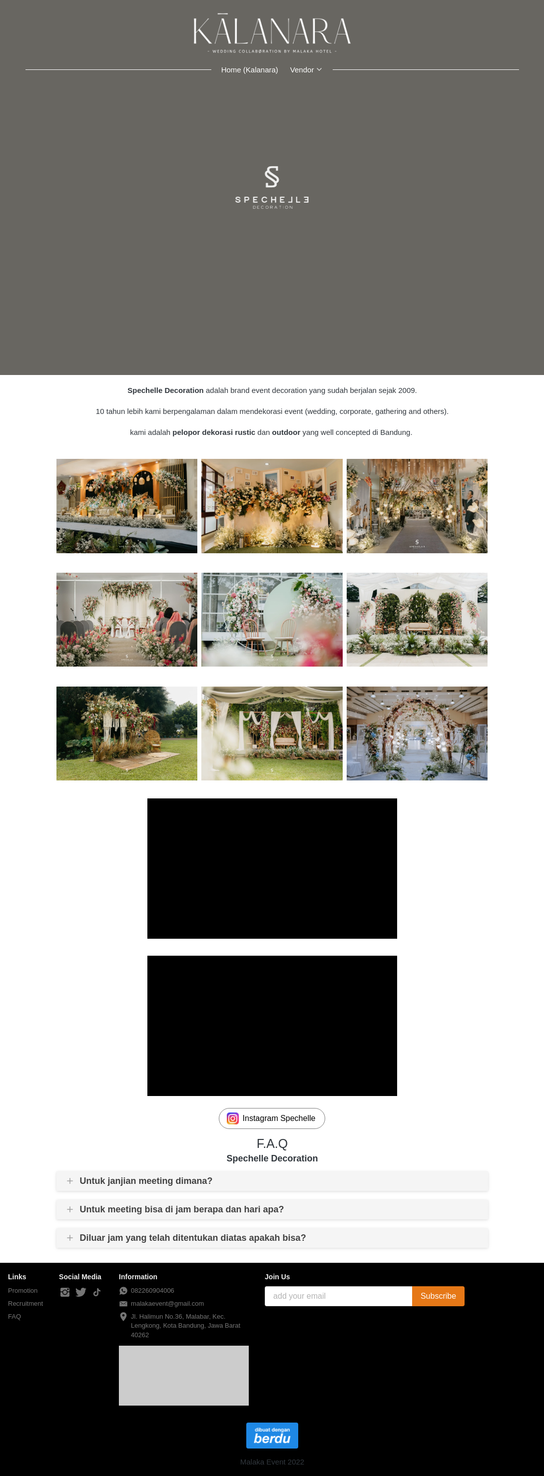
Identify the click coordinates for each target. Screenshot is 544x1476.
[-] (65, 1292)
